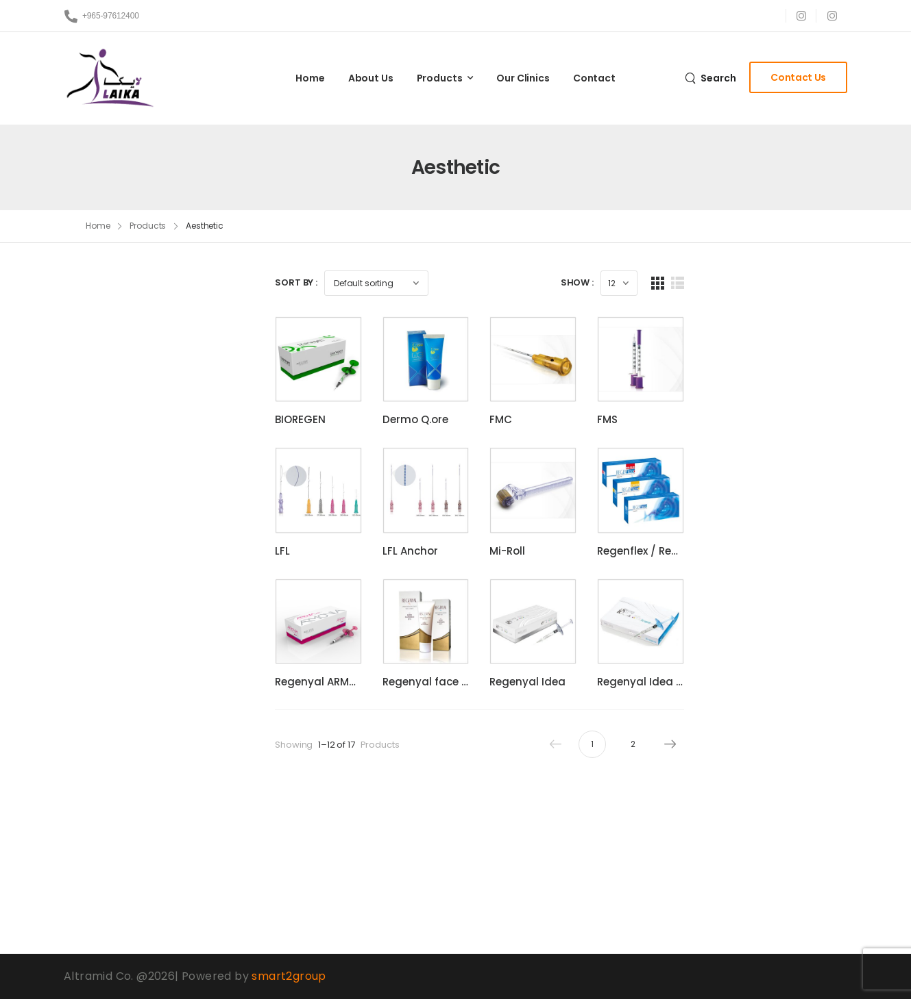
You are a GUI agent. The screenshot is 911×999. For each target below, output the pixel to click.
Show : (719, 282)
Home (309, 78)
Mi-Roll (579, 622)
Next (809, 851)
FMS (714, 455)
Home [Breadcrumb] (98, 225)
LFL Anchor (446, 622)
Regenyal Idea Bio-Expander (778, 789)
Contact (594, 78)
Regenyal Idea (599, 789)
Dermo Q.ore (451, 455)
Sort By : (296, 282)
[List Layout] (820, 283)
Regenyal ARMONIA (324, 789)
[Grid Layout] (800, 283)
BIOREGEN (300, 455)
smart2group (289, 977)
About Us (370, 78)
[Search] (710, 78)
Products (440, 78)
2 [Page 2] (776, 851)
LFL (282, 622)
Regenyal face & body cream (495, 789)
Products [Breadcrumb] (148, 225)
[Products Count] (761, 283)
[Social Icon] (801, 15)
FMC (572, 455)
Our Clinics (522, 78)
